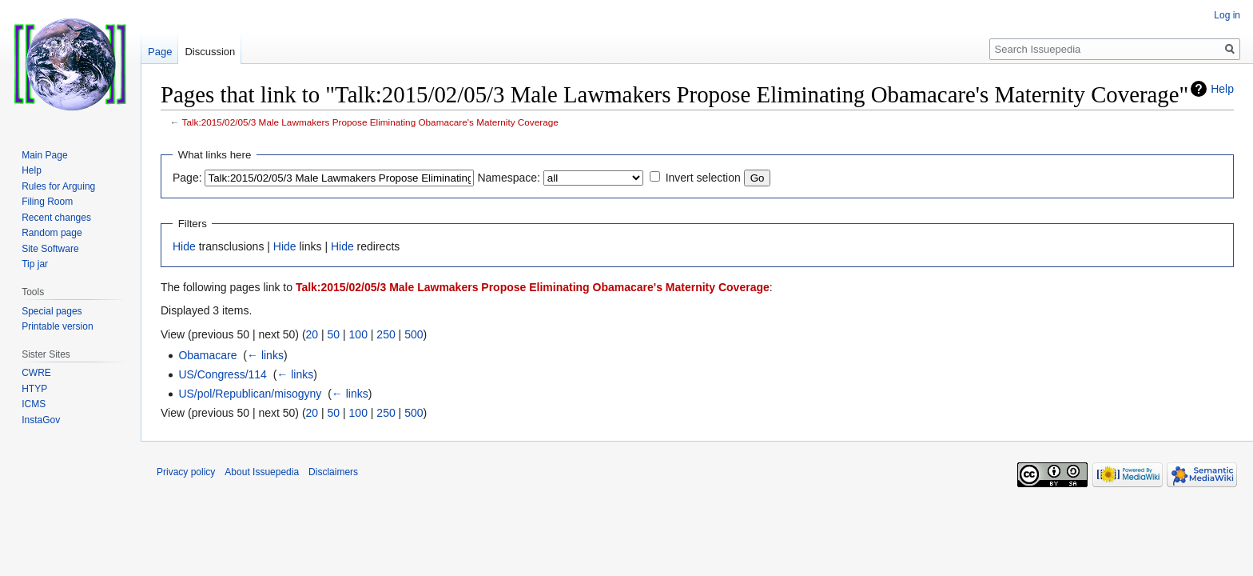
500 (413, 334)
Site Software (50, 248)
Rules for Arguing (58, 186)
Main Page (44, 155)
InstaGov (41, 420)
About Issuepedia (262, 472)
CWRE (36, 372)
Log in (1227, 15)
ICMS (34, 404)
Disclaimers (333, 472)
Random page (52, 232)
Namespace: (508, 177)
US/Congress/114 (222, 374)
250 (385, 334)
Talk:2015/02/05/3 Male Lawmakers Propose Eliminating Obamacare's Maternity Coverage (370, 122)
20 (312, 334)
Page (160, 52)
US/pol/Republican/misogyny (249, 393)
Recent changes (56, 217)
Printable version (57, 326)
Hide (184, 246)
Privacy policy (186, 472)
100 (358, 334)
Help (1222, 88)
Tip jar (35, 264)
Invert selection (703, 177)
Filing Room (47, 201)
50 (334, 334)
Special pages (52, 311)
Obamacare (207, 355)
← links (265, 355)
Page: (187, 177)
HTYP (34, 388)
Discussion (210, 52)
